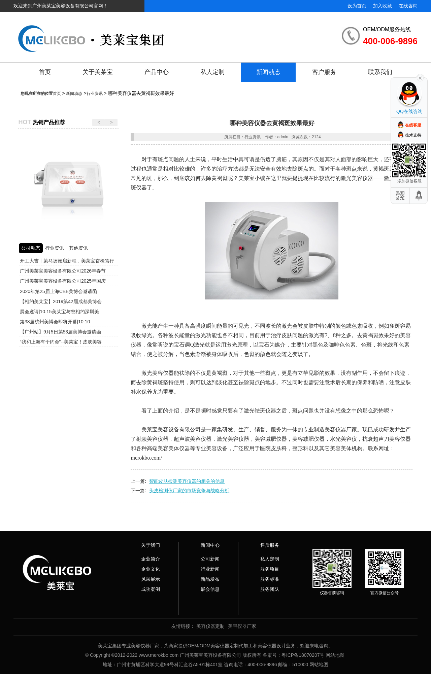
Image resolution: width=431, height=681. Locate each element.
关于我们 (150, 545)
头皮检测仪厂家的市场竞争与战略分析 (189, 490)
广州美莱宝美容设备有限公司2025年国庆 (63, 281)
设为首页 (356, 5)
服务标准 (269, 579)
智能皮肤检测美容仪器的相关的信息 (187, 481)
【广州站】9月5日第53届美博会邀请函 (60, 331)
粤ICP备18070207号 (303, 655)
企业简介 (150, 559)
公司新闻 (210, 559)
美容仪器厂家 (242, 626)
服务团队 (269, 589)
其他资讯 (78, 248)
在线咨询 (408, 5)
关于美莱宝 (97, 72)
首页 (45, 72)
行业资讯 (95, 93)
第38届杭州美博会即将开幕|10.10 (55, 321)
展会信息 (210, 589)
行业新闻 (210, 569)
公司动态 (30, 248)
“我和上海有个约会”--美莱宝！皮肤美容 (61, 342)
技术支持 (413, 135)
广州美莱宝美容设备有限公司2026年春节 (63, 271)
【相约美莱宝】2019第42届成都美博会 (61, 301)
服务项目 (269, 569)
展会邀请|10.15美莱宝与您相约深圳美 (59, 311)
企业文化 (150, 569)
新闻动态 (268, 72)
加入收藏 (382, 5)
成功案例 (150, 589)
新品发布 (210, 579)
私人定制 (212, 72)
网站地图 (335, 655)
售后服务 (269, 545)
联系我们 (380, 72)
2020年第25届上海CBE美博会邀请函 (58, 291)
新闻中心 (210, 545)
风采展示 (150, 579)
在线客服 (413, 125)
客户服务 (324, 72)
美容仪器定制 (210, 626)
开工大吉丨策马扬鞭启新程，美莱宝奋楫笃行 (67, 260)
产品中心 (156, 72)
